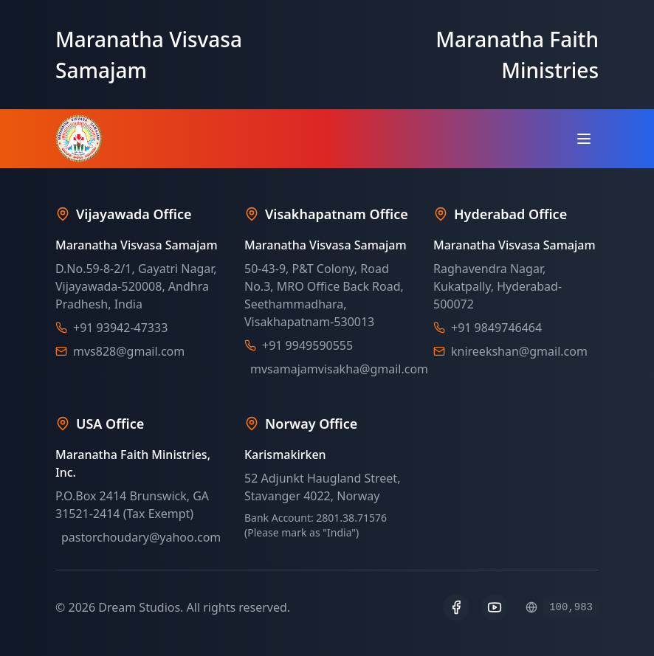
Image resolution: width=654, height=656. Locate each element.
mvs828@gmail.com (129, 351)
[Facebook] (456, 607)
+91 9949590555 (307, 345)
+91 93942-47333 (120, 328)
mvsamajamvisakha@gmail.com (339, 369)
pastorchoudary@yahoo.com (141, 537)
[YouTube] (494, 607)
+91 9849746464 (496, 328)
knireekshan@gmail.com (519, 351)
